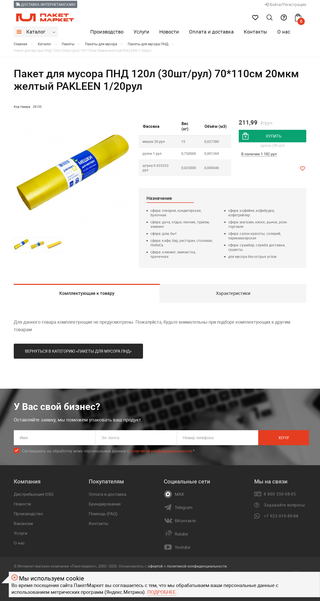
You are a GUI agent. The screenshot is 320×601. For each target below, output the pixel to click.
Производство (107, 31)
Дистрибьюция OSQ (34, 494)
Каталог (35, 31)
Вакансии (23, 523)
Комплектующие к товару (86, 293)
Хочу (283, 437)
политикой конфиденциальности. (197, 565)
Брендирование (105, 504)
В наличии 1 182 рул (259, 153)
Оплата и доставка (211, 31)
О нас (283, 31)
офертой (155, 565)
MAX (179, 494)
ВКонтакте (185, 520)
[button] (127, 176)
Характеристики (233, 293)
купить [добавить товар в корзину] (274, 136)
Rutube (181, 534)
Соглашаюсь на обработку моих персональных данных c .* (108, 451)
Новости (169, 31)
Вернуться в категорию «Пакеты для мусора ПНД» (78, 351)
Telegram (183, 507)
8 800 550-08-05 (280, 493)
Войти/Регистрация (285, 4)
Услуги (141, 31)
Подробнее (161, 592)
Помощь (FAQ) (103, 513)
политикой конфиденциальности (161, 451)
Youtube (182, 547)
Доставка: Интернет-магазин (45, 4)
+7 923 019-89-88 (281, 515)
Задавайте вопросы (284, 504)
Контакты (255, 31)
